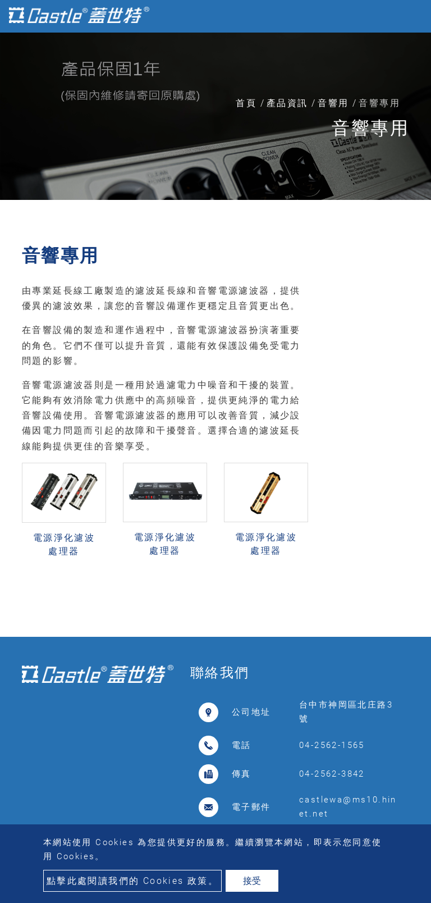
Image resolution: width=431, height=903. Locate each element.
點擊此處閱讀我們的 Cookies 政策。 (132, 880)
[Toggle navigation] (406, 16)
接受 (252, 880)
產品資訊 (287, 103)
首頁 (246, 103)
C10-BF (165, 563)
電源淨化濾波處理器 (64, 544)
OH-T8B (64, 563)
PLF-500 (266, 563)
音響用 (333, 103)
